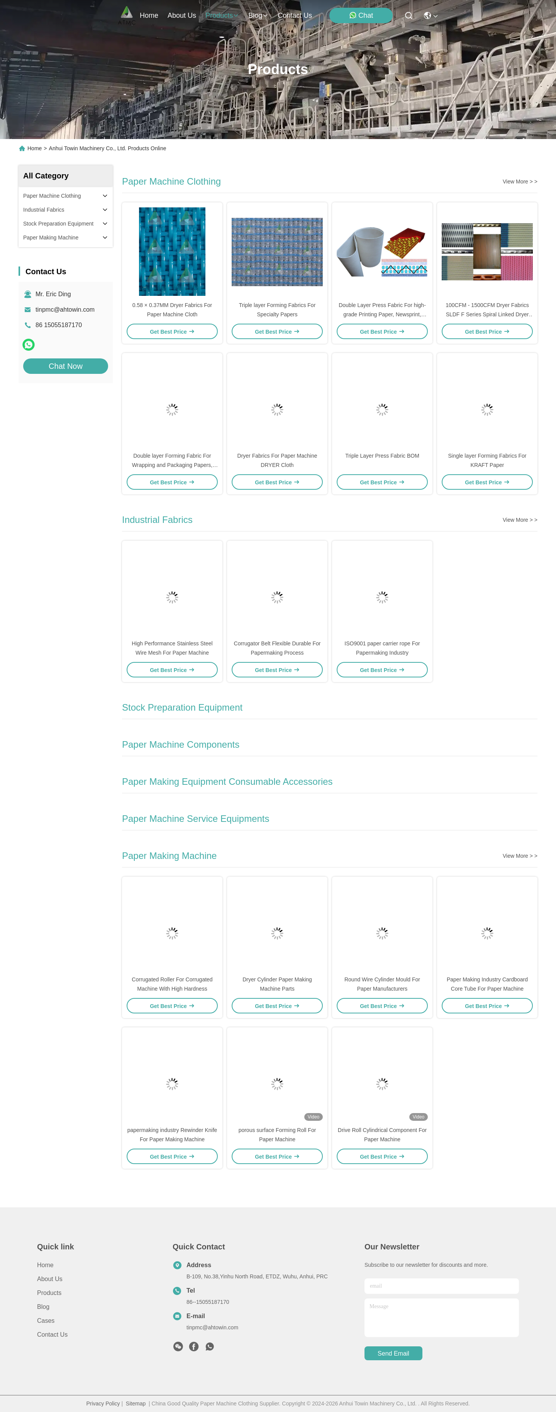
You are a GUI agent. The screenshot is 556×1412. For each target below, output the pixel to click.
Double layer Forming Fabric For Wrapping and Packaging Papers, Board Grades (172, 465)
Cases (45, 1320)
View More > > (520, 181)
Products (49, 1293)
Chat (361, 15)
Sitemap (136, 1403)
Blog (43, 1306)
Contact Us (52, 1334)
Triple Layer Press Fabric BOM (382, 456)
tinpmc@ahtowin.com (65, 309)
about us (182, 15)
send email (393, 1353)
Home (149, 15)
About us (50, 1279)
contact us (295, 15)
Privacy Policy (103, 1403)
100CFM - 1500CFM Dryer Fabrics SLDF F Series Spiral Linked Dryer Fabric (487, 314)
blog (258, 15)
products (222, 15)
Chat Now (66, 366)
